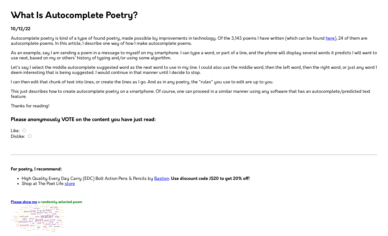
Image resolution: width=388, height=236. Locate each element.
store (70, 183)
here (330, 38)
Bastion (161, 178)
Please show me (24, 202)
